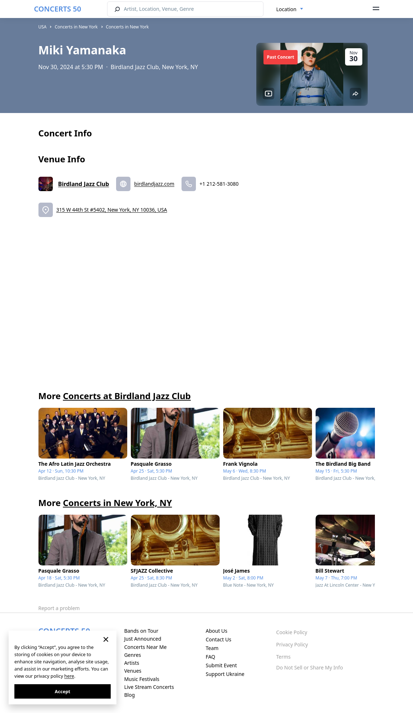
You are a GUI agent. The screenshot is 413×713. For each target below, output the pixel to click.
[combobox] (290, 9)
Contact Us (218, 639)
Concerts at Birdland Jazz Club (127, 396)
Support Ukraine (225, 674)
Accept (62, 691)
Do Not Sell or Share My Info (309, 667)
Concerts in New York (76, 27)
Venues (132, 670)
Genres (132, 654)
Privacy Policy (292, 644)
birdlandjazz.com (154, 183)
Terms (283, 656)
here (69, 676)
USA (42, 27)
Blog (129, 694)
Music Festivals (141, 679)
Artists (131, 662)
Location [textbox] (286, 9)
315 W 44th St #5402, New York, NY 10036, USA (111, 209)
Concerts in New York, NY (117, 503)
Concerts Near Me (145, 647)
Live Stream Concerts (149, 686)
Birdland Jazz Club (83, 184)
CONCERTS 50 (57, 9)
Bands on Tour (141, 630)
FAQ (210, 656)
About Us (216, 630)
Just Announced (142, 638)
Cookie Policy (291, 632)
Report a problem (59, 608)
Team (212, 648)
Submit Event (221, 665)
